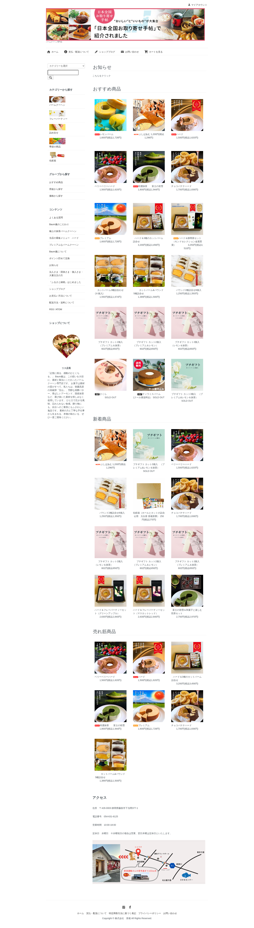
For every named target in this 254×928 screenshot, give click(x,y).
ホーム (52, 52)
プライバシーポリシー (149, 913)
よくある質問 (56, 217)
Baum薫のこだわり (59, 224)
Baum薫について (58, 251)
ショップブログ (104, 52)
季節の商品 (57, 143)
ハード (195, 134)
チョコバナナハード (199, 186)
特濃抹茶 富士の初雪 (158, 186)
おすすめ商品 (56, 182)
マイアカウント (197, 5)
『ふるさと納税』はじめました (65, 282)
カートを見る (153, 52)
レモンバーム (123, 134)
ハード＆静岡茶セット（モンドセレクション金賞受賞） (186, 241)
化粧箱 (57, 157)
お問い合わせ (130, 52)
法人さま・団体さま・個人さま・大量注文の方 (66, 274)
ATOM (59, 309)
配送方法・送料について (61, 302)
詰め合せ (57, 129)
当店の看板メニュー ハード (64, 238)
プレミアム (123, 238)
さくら (120, 394)
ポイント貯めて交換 (59, 258)
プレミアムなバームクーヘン (64, 244)
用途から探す (56, 189)
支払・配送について (76, 52)
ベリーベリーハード (123, 186)
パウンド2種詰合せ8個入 (188, 290)
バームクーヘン (57, 101)
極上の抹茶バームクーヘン (62, 231)
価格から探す (56, 196)
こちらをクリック (101, 75)
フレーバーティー (58, 115)
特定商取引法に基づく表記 (122, 913)
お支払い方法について (60, 295)
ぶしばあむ (142, 134)
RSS (51, 309)
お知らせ (53, 265)
